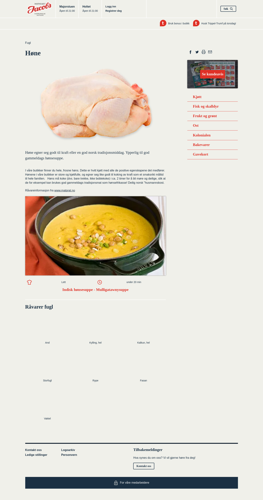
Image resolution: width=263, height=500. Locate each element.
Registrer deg (113, 10)
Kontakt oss (33, 450)
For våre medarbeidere (131, 483)
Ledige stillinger (36, 454)
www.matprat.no (64, 190)
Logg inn (110, 6)
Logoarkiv (68, 450)
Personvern (69, 454)
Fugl (28, 42)
